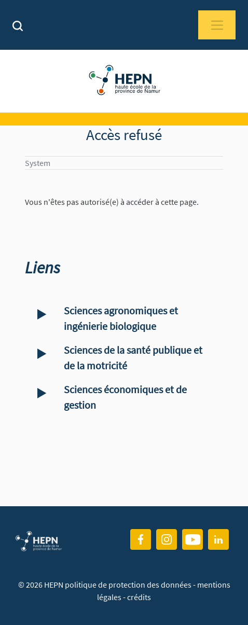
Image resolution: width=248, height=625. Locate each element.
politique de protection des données (129, 584)
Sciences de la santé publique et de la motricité (133, 357)
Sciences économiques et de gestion (125, 397)
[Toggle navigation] (217, 24)
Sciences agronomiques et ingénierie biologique (121, 318)
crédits (139, 597)
